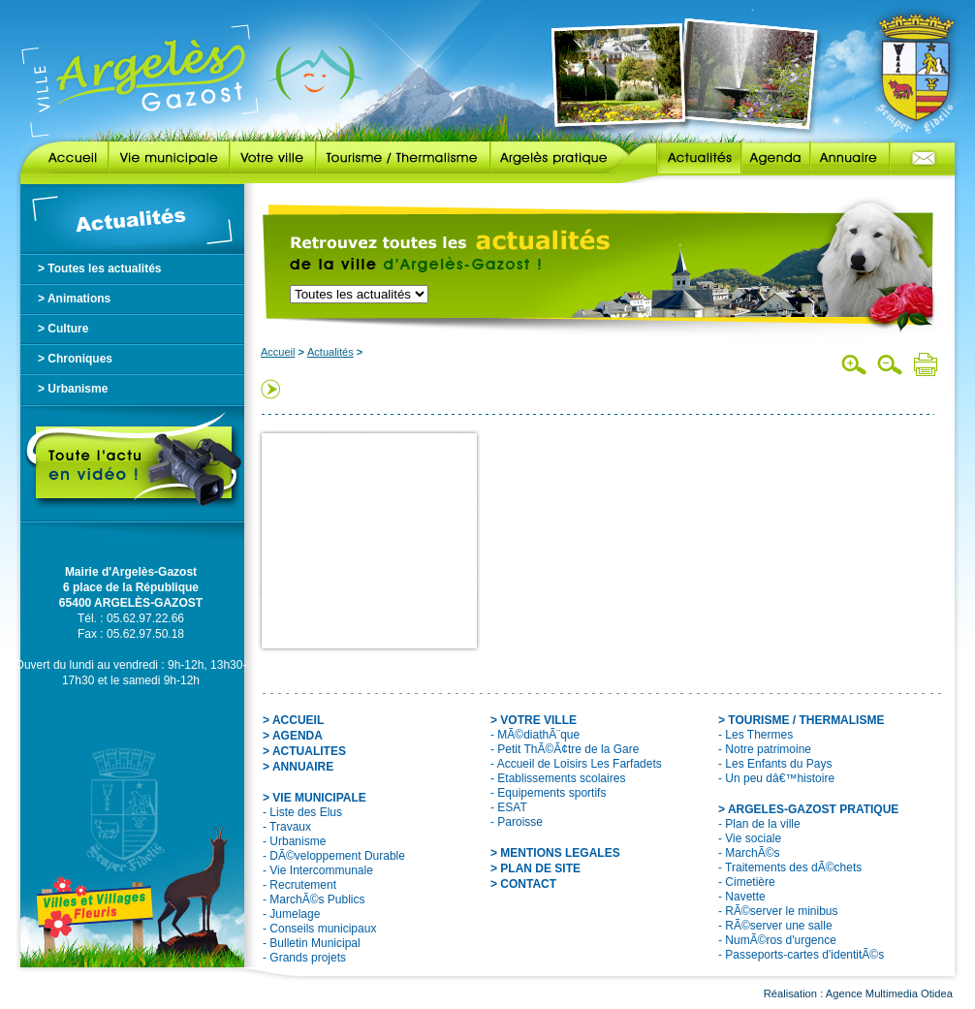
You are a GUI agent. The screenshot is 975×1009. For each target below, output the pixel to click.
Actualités (684, 157)
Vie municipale (169, 157)
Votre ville (273, 157)
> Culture (63, 328)
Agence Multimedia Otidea (889, 993)
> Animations (74, 298)
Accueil (64, 157)
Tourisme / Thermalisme (403, 157)
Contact (922, 157)
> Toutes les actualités (100, 268)
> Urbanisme (73, 388)
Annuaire (850, 157)
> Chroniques (75, 358)
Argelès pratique (559, 157)
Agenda (775, 157)
